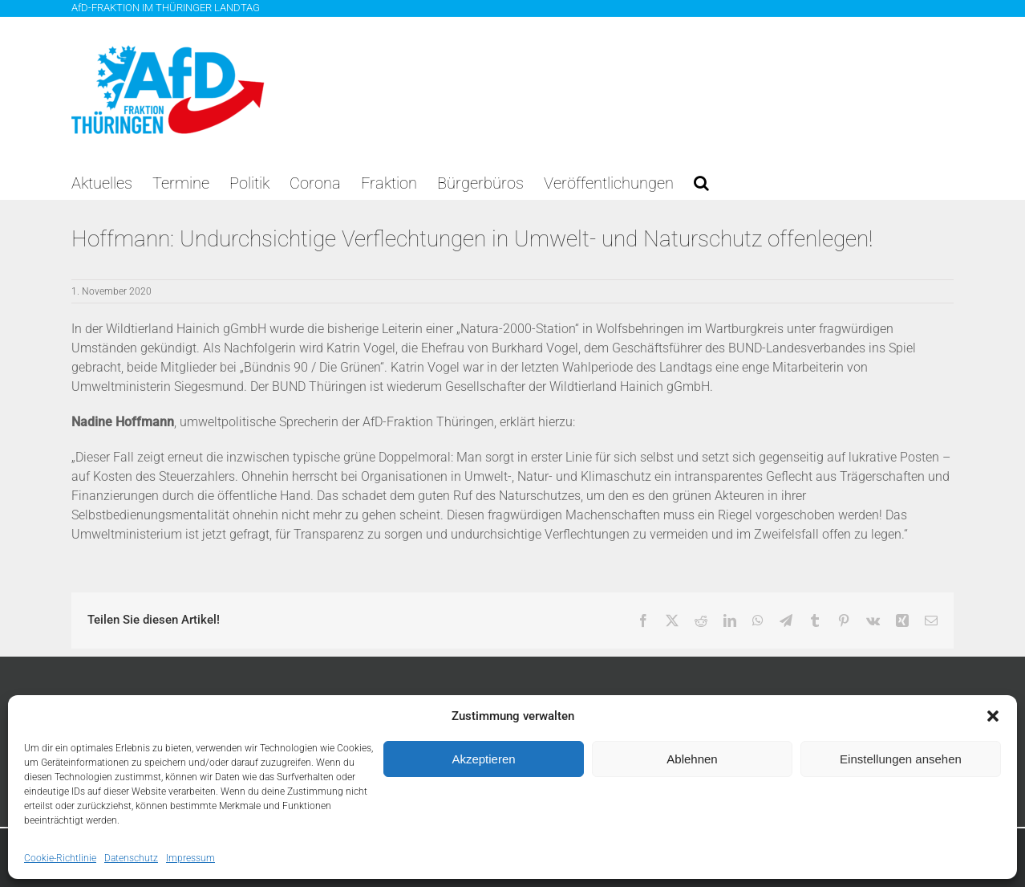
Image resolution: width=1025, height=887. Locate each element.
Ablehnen (691, 759)
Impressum (190, 858)
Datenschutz (131, 858)
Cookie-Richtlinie (60, 858)
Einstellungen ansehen (901, 759)
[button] (993, 716)
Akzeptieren (483, 759)
